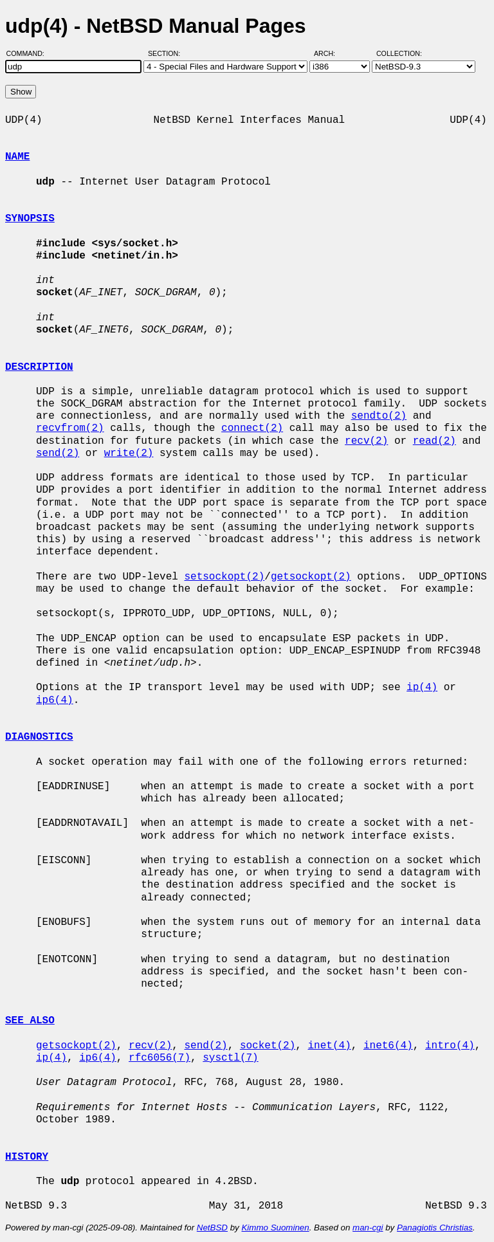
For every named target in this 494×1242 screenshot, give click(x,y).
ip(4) (422, 687)
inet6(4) (388, 1046)
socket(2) (267, 1046)
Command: (29, 53)
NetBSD (212, 1227)
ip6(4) (54, 700)
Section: (167, 53)
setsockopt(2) (224, 577)
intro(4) (450, 1046)
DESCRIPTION (39, 367)
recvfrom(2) (70, 428)
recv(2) (366, 441)
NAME (17, 157)
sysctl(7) (230, 1058)
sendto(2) (379, 416)
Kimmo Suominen (275, 1227)
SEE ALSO (30, 1021)
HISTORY (26, 1157)
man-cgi (367, 1227)
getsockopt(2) (311, 577)
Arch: (330, 53)
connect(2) (252, 428)
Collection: (399, 53)
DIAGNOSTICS (39, 737)
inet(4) (329, 1046)
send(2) (57, 453)
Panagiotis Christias (435, 1227)
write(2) (129, 453)
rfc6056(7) (159, 1058)
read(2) (434, 441)
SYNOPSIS (30, 219)
